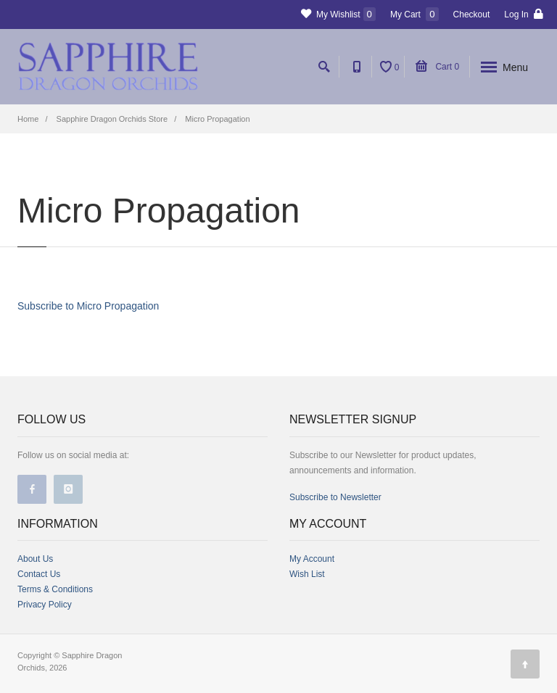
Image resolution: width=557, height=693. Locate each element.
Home (27, 119)
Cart (437, 67)
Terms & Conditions (55, 589)
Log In (523, 14)
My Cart (414, 14)
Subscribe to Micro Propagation (88, 306)
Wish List (307, 574)
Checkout (471, 14)
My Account (311, 559)
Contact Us (38, 574)
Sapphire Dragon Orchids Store (112, 119)
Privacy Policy (44, 604)
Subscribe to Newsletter (335, 497)
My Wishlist (338, 14)
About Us (35, 559)
